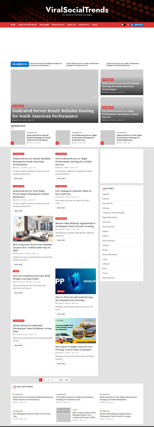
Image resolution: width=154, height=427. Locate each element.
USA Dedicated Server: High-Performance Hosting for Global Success (120, 114)
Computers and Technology (113, 212)
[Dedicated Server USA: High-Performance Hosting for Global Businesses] (108, 137)
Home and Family (109, 254)
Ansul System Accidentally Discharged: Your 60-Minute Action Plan (32, 328)
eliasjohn (60, 303)
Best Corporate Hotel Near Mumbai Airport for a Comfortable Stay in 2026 (32, 247)
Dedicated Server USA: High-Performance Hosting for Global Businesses (129, 137)
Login (94, 25)
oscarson (60, 197)
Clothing (105, 208)
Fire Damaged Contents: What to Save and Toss (31, 412)
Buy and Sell (107, 203)
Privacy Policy (58, 25)
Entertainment (108, 226)
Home (13, 25)
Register (136, 24)
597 (60, 378)
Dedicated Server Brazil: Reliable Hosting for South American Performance (53, 113)
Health (16, 271)
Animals (105, 194)
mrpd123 (17, 120)
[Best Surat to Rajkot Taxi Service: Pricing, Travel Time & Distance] (75, 331)
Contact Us (84, 25)
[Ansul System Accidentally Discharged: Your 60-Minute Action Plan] (33, 320)
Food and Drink (108, 240)
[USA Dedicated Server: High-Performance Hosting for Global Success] (63, 137)
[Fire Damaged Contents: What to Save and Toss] (75, 186)
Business (61, 291)
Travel (17, 239)
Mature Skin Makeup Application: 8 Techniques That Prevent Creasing (75, 225)
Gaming (105, 245)
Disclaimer (44, 25)
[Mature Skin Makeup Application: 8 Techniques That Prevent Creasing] (75, 218)
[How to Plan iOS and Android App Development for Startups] (75, 281)
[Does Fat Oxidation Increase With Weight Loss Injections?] (33, 271)
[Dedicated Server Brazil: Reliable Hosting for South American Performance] (54, 96)
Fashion (105, 231)
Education (106, 222)
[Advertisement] (77, 43)
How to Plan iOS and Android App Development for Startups (74, 299)
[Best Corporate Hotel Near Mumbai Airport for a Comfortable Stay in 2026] (33, 228)
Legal (104, 259)
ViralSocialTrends (77, 9)
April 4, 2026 (26, 120)
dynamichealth (20, 282)
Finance (105, 236)
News (104, 268)
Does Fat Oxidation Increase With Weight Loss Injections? (31, 277)
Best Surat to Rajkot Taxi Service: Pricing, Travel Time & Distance (74, 348)
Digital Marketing (109, 217)
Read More (18, 179)
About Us (72, 25)
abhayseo (60, 353)
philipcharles (19, 254)
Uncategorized (18, 106)
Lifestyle (105, 264)
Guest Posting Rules (27, 25)
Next (66, 378)
